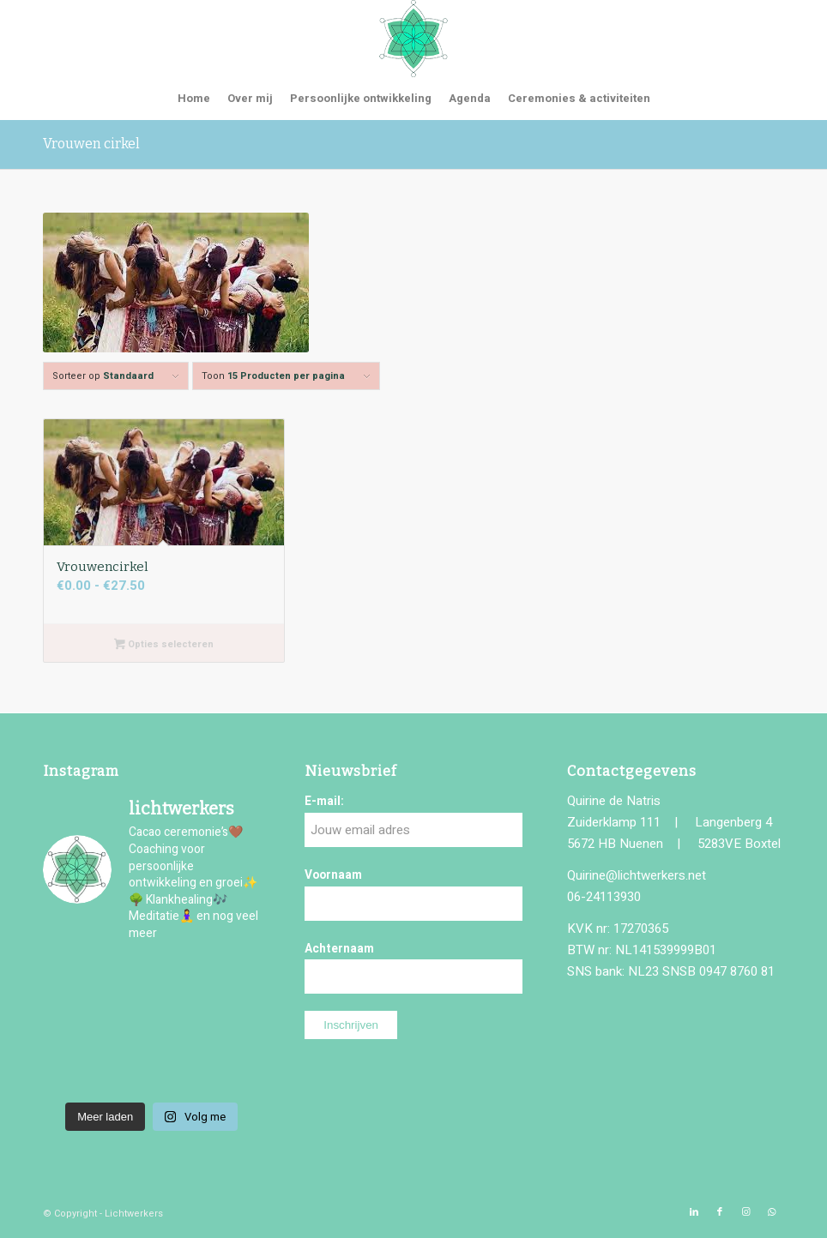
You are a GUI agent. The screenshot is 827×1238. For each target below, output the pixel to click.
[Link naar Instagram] (745, 1212)
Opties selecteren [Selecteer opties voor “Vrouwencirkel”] (164, 645)
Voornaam (333, 875)
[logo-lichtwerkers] (413, 38)
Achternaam (339, 949)
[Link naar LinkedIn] (694, 1212)
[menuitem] (194, 98)
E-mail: (324, 801)
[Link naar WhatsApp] (771, 1212)
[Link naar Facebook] (720, 1212)
